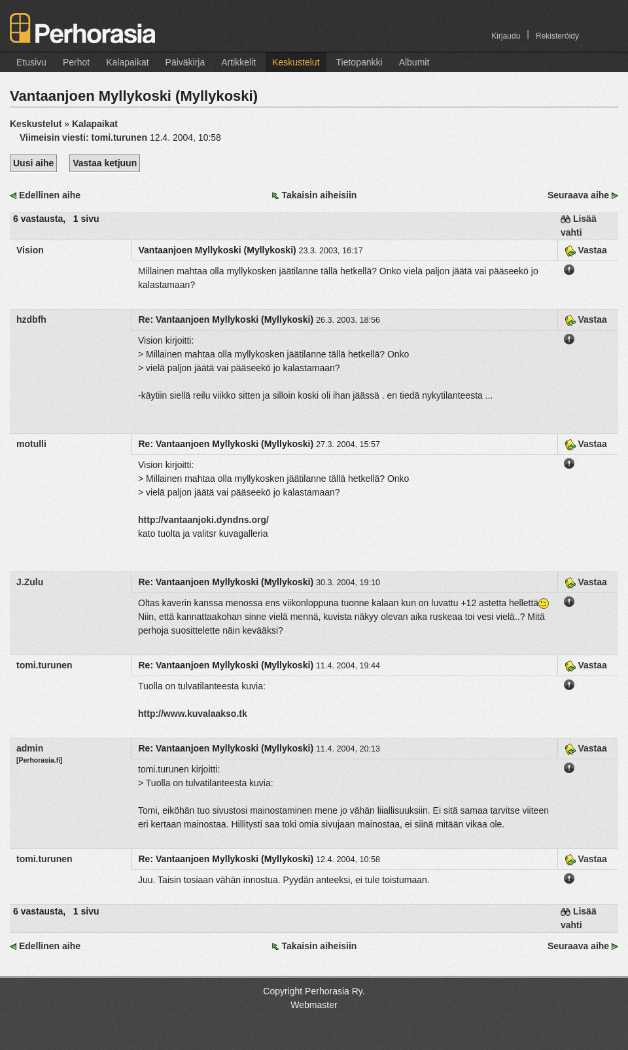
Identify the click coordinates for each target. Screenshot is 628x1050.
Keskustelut (295, 62)
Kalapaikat (127, 62)
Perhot (76, 62)
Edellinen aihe (49, 195)
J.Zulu (29, 582)
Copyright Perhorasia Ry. (313, 991)
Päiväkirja (185, 62)
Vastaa (586, 250)
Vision (30, 250)
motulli (31, 444)
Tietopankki (359, 62)
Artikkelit (238, 62)
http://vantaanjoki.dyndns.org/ (203, 520)
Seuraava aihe (578, 195)
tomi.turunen (44, 665)
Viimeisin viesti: (85, 137)
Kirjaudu (505, 36)
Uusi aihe (33, 163)
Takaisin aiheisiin (319, 195)
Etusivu (31, 62)
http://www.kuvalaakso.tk (192, 713)
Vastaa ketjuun (105, 163)
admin (29, 748)
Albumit (414, 62)
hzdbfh (31, 319)
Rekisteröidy (557, 36)
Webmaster (313, 1005)
